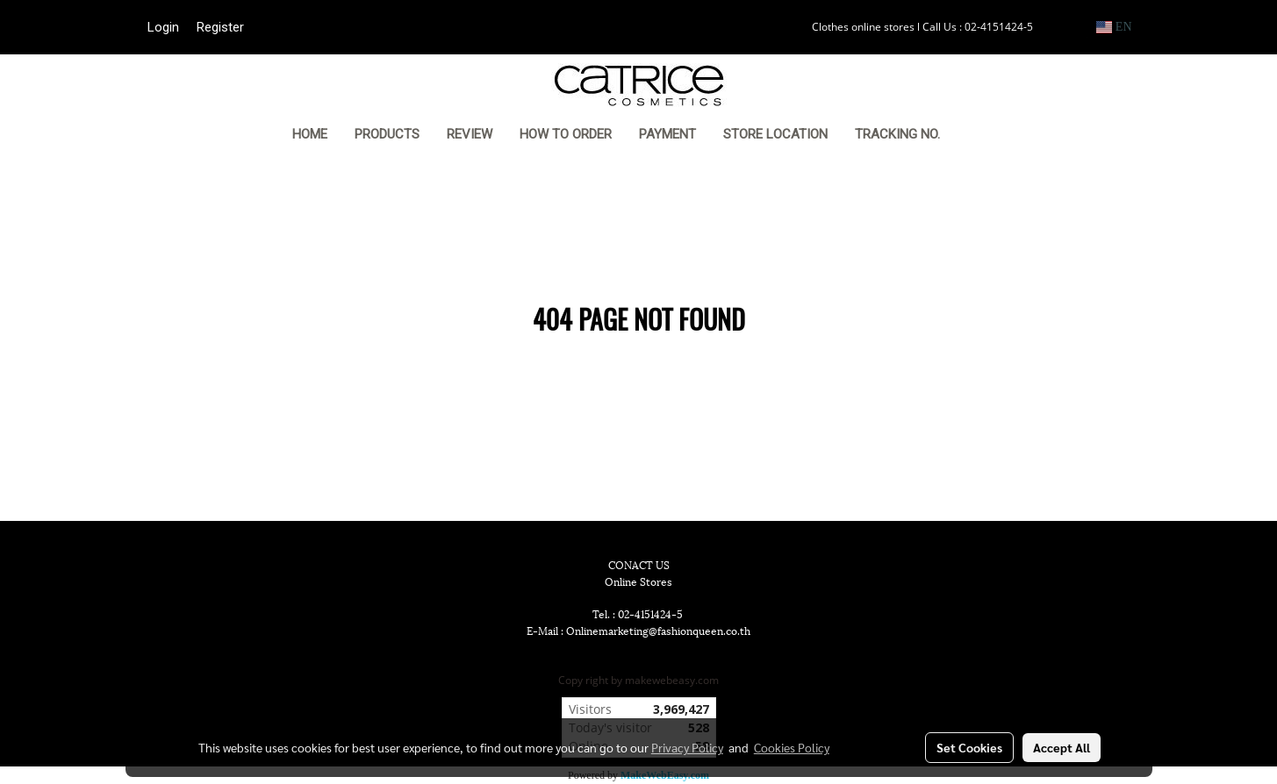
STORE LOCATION (775, 134)
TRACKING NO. (897, 134)
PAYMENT (667, 134)
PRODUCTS (387, 134)
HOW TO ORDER (566, 134)
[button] (980, 136)
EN (1114, 26)
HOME (309, 134)
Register (220, 27)
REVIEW (469, 134)
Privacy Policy (687, 747)
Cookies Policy (791, 747)
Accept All (1061, 747)
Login (163, 27)
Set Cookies (969, 747)
